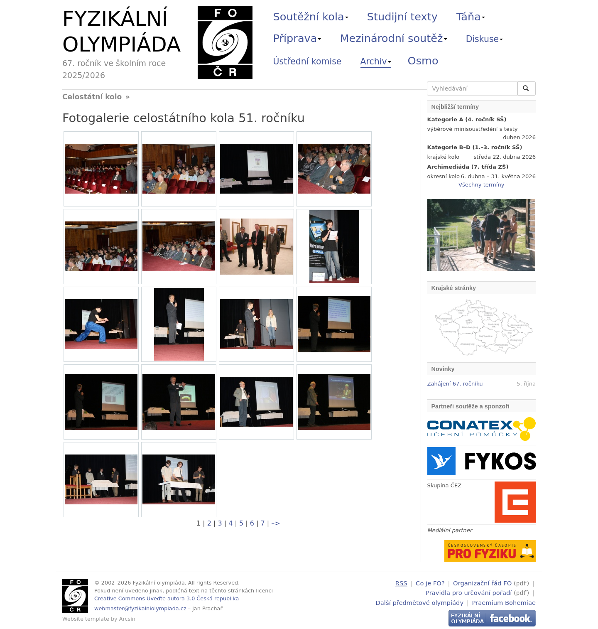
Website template (85, 619)
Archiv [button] (375, 61)
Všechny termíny (481, 185)
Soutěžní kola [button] (310, 16)
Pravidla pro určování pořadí (469, 592)
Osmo (423, 60)
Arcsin (127, 619)
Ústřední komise (307, 61)
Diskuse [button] (484, 39)
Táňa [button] (470, 16)
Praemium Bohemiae (504, 601)
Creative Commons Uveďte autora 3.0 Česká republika (166, 598)
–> (275, 523)
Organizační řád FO (482, 583)
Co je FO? (430, 583)
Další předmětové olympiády (420, 601)
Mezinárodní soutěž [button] (393, 38)
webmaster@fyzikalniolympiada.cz (140, 608)
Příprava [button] (297, 38)
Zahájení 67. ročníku (455, 384)
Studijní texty (402, 16)
